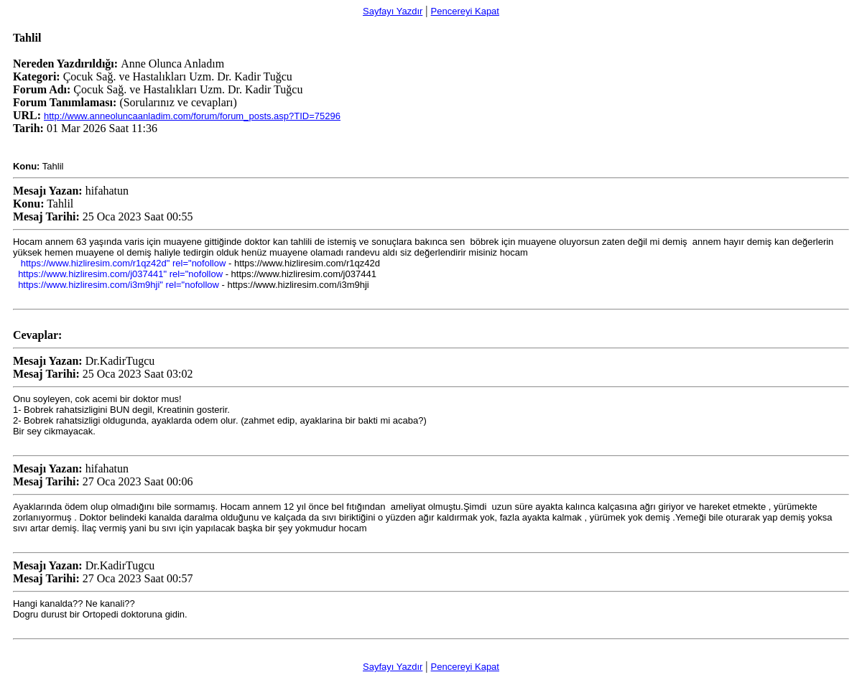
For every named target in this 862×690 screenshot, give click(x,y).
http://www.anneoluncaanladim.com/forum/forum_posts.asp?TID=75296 (192, 116)
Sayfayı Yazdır (392, 11)
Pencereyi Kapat (465, 11)
